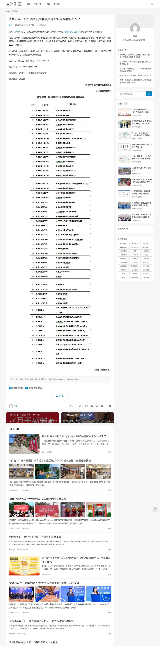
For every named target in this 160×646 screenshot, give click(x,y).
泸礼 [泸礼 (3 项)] (123, 274)
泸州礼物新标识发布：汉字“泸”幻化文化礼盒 (33, 642)
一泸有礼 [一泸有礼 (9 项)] (135, 243)
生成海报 (83, 406)
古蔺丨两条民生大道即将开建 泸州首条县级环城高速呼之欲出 (142, 158)
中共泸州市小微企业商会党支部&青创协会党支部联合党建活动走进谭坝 (141, 205)
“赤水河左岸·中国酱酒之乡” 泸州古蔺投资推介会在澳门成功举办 (44, 582)
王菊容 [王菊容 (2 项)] (135, 274)
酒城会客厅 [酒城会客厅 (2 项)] (135, 277)
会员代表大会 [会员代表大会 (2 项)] (147, 247)
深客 (10, 25)
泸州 (17, 32)
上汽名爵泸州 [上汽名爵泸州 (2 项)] (147, 243)
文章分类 (37, 4)
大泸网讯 (14, 437)
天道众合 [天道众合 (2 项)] (135, 255)
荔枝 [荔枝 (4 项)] (123, 277)
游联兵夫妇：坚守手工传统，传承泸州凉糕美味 (35, 537)
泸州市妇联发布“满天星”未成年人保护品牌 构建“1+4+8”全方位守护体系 (76, 560)
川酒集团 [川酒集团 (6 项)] (146, 258)
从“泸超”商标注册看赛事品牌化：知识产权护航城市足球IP (141, 193)
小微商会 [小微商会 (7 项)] (135, 258)
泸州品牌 (42, 25)
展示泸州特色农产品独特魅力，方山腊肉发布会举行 (37, 498)
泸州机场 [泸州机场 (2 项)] (146, 266)
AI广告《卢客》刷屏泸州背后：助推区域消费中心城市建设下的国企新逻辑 (50, 460)
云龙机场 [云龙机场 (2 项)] (135, 247)
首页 (29, 4)
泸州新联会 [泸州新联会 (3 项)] (135, 266)
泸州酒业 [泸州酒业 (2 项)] (146, 270)
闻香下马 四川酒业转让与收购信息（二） (136, 76)
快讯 (48, 4)
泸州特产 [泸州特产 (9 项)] (124, 270)
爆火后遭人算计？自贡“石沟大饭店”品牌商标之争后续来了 (74, 436)
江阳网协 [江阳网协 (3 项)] (124, 262)
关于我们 (56, 4)
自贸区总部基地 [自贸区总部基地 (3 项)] (147, 274)
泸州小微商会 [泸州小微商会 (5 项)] (147, 262)
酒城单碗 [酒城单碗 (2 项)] (146, 277)
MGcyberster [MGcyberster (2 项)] (124, 243)
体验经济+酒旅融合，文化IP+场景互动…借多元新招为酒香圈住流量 (141, 111)
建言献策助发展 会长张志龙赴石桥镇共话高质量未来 (142, 123)
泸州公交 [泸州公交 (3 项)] (135, 262)
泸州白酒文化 (17, 388)
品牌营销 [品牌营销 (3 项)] (124, 255)
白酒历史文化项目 (71, 32)
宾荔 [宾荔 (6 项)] (146, 255)
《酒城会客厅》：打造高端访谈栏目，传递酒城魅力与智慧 (41, 621)
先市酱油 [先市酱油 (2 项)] (124, 251)
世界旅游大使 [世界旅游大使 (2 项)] (124, 247)
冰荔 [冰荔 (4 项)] (135, 251)
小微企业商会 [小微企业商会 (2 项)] (124, 258)
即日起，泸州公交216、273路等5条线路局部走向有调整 (142, 135)
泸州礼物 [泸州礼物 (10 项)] (135, 270)
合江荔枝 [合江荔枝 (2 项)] (146, 251)
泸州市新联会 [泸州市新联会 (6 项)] (124, 266)
